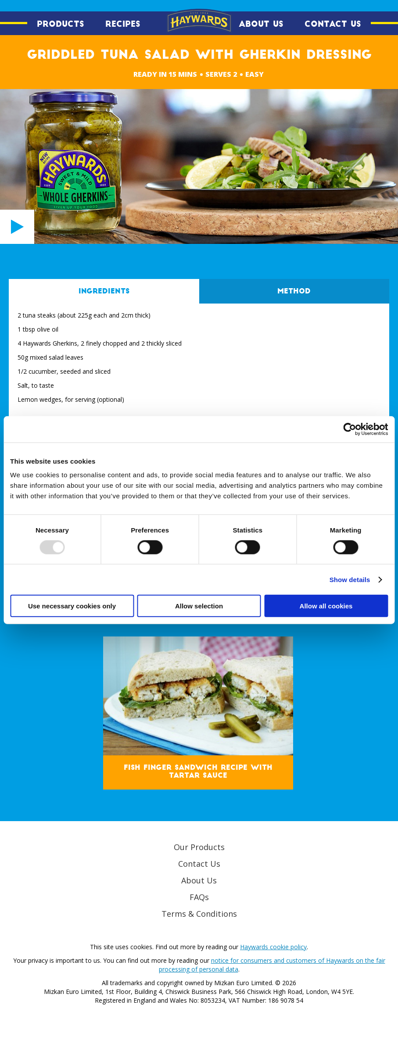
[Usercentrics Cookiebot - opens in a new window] (349, 429)
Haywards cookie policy (273, 947)
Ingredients (104, 291)
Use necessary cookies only (72, 606)
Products (60, 24)
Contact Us (333, 24)
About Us (261, 24)
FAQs (199, 897)
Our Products (199, 847)
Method (294, 291)
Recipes (122, 24)
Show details (350, 579)
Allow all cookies (326, 606)
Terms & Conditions (199, 913)
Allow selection (199, 606)
